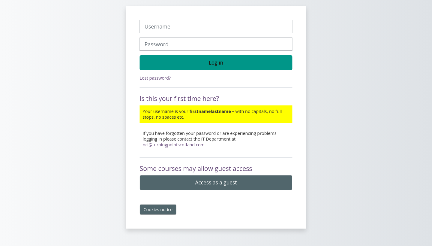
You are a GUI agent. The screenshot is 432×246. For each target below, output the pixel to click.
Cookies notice (158, 209)
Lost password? (155, 78)
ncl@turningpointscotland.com (174, 144)
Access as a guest (216, 182)
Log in (216, 62)
